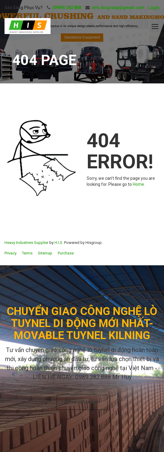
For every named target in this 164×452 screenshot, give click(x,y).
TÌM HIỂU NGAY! (82, 402)
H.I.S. (58, 242)
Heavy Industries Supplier (26, 242)
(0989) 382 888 (66, 7)
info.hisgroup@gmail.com (118, 7)
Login (153, 7)
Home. (139, 184)
